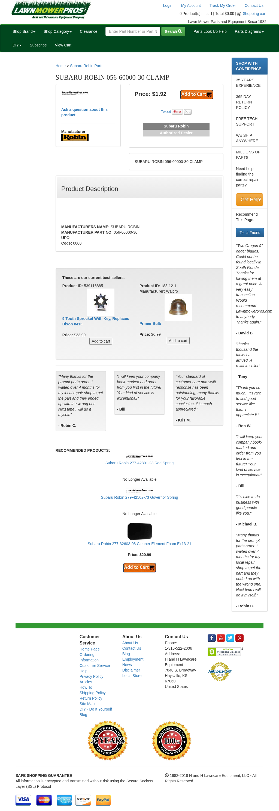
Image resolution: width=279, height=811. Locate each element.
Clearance (88, 31)
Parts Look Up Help (209, 31)
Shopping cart (255, 13)
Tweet (166, 111)
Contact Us (254, 5)
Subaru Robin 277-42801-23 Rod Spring (139, 463)
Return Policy (91, 698)
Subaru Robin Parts (86, 66)
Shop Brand (24, 31)
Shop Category (58, 31)
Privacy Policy (91, 676)
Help (83, 671)
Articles (86, 682)
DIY (17, 45)
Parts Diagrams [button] (249, 31)
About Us (130, 643)
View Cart (63, 45)
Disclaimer (131, 670)
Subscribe (38, 45)
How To (86, 687)
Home (61, 66)
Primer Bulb (150, 323)
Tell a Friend (249, 232)
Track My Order (223, 5)
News (127, 665)
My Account (191, 5)
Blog (83, 714)
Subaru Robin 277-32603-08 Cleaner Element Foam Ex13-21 (140, 544)
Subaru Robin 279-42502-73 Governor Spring (139, 497)
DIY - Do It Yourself (96, 709)
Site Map (87, 704)
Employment (133, 659)
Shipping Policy (93, 693)
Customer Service (95, 665)
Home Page (90, 649)
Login (167, 5)
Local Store (132, 675)
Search (173, 31)
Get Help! (251, 199)
